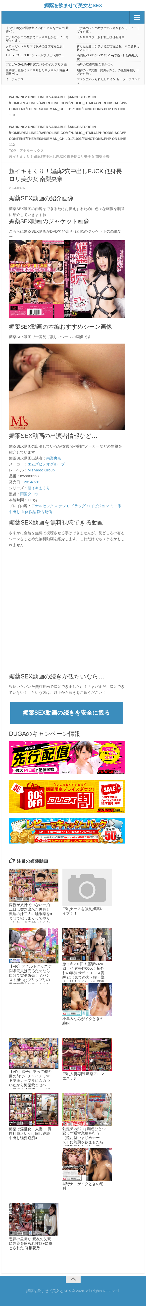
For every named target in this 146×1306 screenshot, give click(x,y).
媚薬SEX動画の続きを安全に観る (66, 712)
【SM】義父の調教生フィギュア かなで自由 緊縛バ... (37, 29)
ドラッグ (78, 506)
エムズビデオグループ (46, 464)
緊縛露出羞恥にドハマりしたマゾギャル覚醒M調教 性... (37, 72)
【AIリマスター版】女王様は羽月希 (100, 37)
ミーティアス (15, 79)
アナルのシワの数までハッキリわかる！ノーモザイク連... (108, 29)
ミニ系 (115, 506)
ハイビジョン (98, 506)
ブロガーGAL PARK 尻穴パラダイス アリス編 (36, 64)
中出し (14, 512)
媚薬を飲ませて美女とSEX (73, 5)
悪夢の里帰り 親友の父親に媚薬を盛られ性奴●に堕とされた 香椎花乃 (30, 1243)
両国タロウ (29, 494)
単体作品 (28, 512)
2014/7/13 (32, 482)
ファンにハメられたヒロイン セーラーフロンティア (108, 80)
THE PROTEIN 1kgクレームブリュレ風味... (35, 55)
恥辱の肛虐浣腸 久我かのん (95, 64)
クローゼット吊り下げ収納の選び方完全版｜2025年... (35, 48)
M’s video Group (41, 470)
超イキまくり (39, 488)
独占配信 (44, 512)
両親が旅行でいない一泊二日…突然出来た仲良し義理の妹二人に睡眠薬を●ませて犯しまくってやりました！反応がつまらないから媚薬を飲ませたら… (30, 918)
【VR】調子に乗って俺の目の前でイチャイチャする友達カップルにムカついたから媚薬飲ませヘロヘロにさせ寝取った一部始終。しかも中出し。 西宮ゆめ (30, 1084)
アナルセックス (44, 506)
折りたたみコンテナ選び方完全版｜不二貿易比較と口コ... (108, 48)
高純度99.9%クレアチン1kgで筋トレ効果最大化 (107, 57)
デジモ (64, 506)
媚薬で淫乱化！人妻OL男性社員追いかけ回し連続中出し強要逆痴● (30, 1133)
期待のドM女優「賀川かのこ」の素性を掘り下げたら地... (108, 72)
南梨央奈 (53, 458)
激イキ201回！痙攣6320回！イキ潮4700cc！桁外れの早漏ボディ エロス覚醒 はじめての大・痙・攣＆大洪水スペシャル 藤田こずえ (83, 975)
